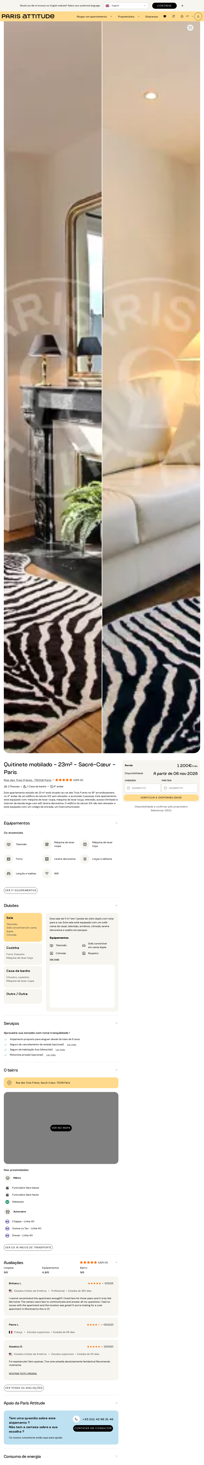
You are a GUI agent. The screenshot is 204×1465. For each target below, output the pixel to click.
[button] (61, 823)
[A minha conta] (198, 16)
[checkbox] (190, 27)
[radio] (89, 1283)
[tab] (95, 16)
